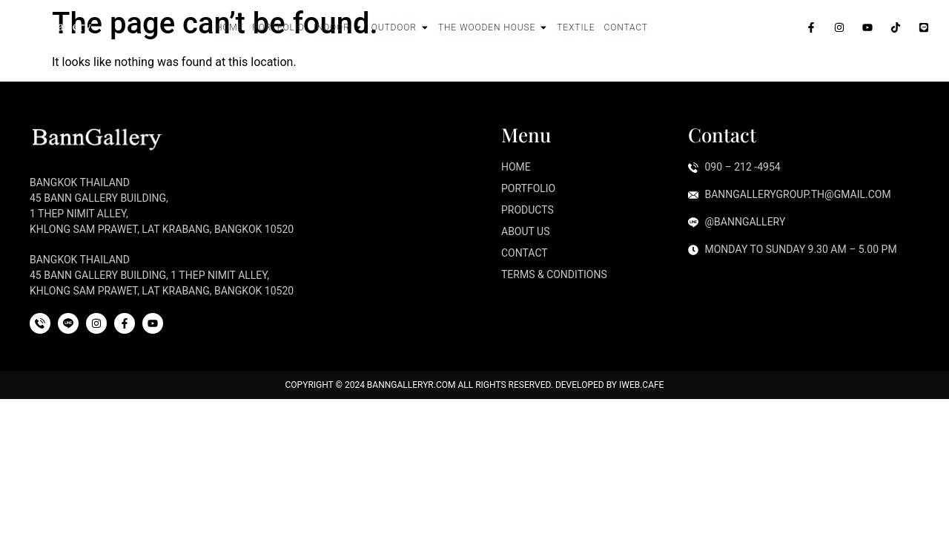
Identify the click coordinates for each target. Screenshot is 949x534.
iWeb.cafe (641, 385)
